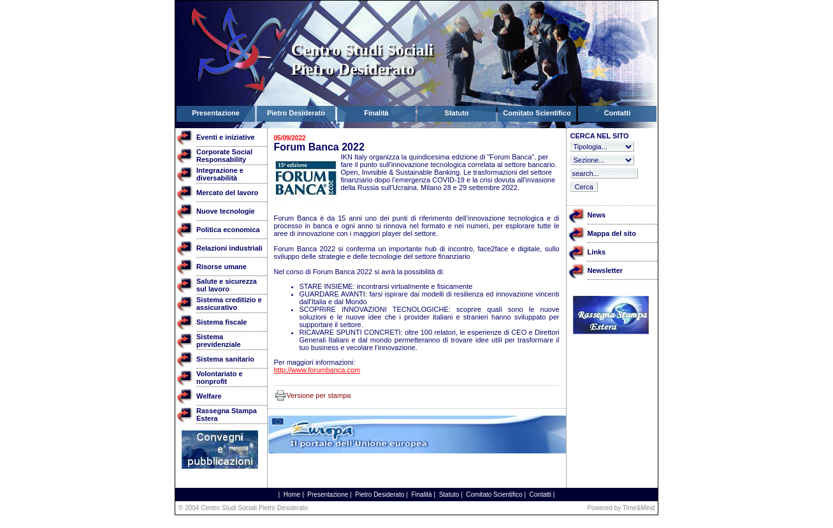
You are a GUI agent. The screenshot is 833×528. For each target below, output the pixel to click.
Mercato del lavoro (227, 192)
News (597, 215)
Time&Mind (639, 507)
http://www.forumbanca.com (317, 370)
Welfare (209, 396)
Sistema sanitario (225, 359)
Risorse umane (221, 266)
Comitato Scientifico (494, 494)
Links (597, 252)
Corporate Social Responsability (224, 155)
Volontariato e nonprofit (219, 377)
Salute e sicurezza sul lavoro (226, 285)
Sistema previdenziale (218, 340)
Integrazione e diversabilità (219, 174)
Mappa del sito (612, 233)
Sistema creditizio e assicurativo (229, 303)
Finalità (421, 494)
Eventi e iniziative (225, 137)
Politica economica (228, 229)
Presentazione (327, 494)
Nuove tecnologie (225, 211)
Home (292, 494)
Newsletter (605, 270)
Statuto (449, 494)
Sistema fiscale (221, 322)
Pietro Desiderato (379, 494)
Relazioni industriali (229, 248)
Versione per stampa (319, 395)
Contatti (540, 494)
